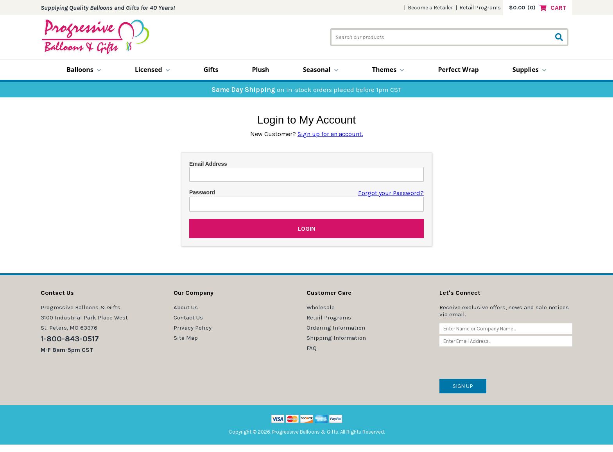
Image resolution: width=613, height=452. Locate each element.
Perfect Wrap (458, 69)
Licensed (152, 69)
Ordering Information (335, 327)
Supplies (530, 69)
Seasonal (321, 69)
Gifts (211, 69)
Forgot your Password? (391, 193)
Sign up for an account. (330, 134)
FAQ (311, 348)
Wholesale (320, 307)
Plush (260, 69)
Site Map (186, 337)
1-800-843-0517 (70, 338)
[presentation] (498, 363)
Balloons (83, 69)
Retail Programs (480, 7)
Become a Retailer (430, 7)
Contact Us (188, 317)
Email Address (208, 164)
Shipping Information (336, 337)
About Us (186, 307)
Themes (388, 69)
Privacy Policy (193, 327)
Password (202, 192)
